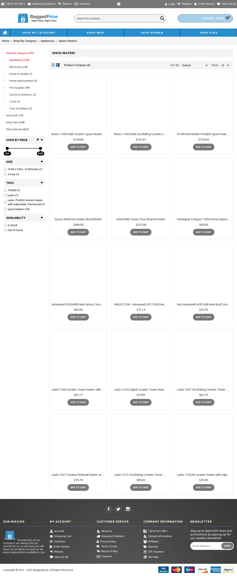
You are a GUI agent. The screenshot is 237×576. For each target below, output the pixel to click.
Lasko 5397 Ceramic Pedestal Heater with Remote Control (79, 474)
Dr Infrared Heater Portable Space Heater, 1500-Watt (204, 134)
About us (104, 531)
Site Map (150, 557)
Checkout (57, 542)
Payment (104, 556)
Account (57, 531)
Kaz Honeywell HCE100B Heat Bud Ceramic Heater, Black (204, 304)
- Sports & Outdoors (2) (21, 94)
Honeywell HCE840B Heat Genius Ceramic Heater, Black (79, 304)
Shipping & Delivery (110, 536)
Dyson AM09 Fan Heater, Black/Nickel (78, 219)
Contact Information (157, 536)
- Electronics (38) (17, 66)
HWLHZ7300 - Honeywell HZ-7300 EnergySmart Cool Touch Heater (141, 304)
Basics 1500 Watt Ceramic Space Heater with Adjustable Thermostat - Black (79, 134)
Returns (56, 552)
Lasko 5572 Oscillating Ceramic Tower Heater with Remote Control (141, 474)
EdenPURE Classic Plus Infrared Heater (140, 219)
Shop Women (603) (17, 129)
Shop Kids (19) (14, 115)
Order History (60, 547)
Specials (150, 547)
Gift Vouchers (153, 552)
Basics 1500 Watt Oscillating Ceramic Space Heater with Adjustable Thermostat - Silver (141, 134)
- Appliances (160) (17, 59)
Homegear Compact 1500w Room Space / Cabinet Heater (204, 219)
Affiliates (151, 542)
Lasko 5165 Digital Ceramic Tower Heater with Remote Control (141, 389)
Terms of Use (107, 546)
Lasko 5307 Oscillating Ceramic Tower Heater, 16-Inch (204, 389)
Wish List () (59, 557)
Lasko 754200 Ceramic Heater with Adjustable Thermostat (204, 474)
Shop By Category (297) (20, 53)
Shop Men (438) (15, 122)
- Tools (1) (13, 101)
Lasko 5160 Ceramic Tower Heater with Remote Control (79, 389)
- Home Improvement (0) (21, 80)
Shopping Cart (61, 536)
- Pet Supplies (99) (18, 87)
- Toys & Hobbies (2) (19, 108)
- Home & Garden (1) (19, 73)
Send (227, 546)
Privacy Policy (106, 542)
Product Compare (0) (77, 65)
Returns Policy (107, 551)
